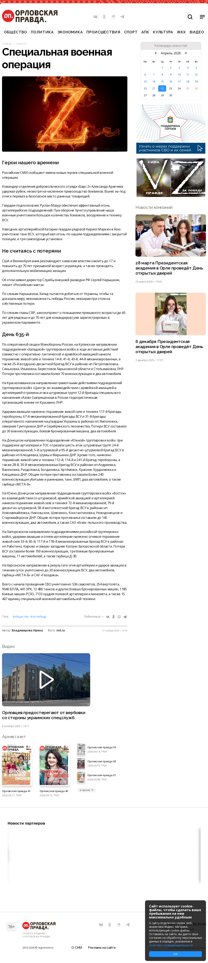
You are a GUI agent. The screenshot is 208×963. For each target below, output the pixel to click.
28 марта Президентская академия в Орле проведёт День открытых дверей (169, 268)
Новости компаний (153, 207)
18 (187, 81)
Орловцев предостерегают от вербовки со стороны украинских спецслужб (43, 715)
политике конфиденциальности (171, 945)
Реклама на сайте (102, 948)
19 (196, 81)
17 (179, 81)
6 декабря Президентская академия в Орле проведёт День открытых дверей (169, 346)
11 (187, 74)
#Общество (21, 616)
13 (145, 81)
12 (196, 74)
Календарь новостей (170, 45)
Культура (163, 32)
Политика (42, 32)
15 (162, 81)
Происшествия (103, 32)
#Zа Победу (38, 616)
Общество (15, 32)
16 (170, 81)
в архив (86, 790)
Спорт (131, 32)
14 (153, 81)
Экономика (70, 32)
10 (179, 74)
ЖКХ (181, 32)
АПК (145, 32)
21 (153, 88)
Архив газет (14, 736)
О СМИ (77, 948)
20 (145, 88)
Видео (197, 32)
